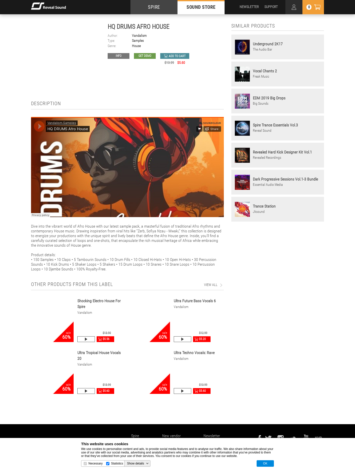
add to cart (177, 56)
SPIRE (154, 7)
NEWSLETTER (249, 7)
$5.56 (106, 339)
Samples (138, 41)
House (136, 46)
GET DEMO (144, 56)
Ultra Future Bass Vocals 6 (195, 300)
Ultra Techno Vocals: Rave (194, 352)
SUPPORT (271, 7)
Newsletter (212, 435)
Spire (135, 435)
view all (211, 285)
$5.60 (106, 391)
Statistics (117, 463)
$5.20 (202, 339)
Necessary (95, 463)
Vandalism (139, 36)
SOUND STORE (201, 7)
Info (118, 56)
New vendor (171, 435)
